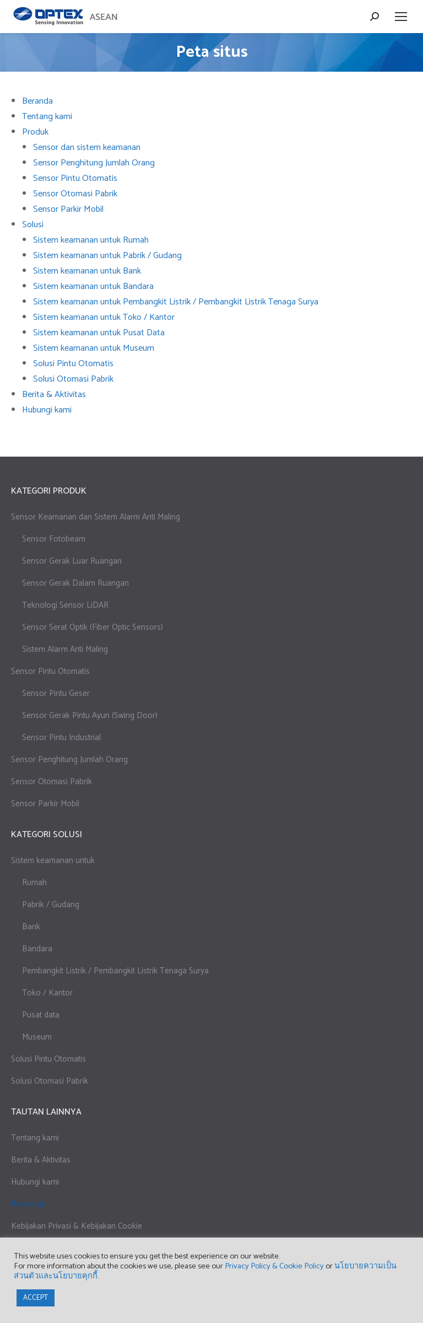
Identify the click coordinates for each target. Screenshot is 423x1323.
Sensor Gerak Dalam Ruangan (75, 583)
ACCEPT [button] (35, 1298)
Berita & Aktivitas (54, 394)
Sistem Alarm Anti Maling (65, 649)
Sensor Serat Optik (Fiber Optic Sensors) (92, 627)
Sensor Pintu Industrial (61, 737)
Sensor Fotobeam (53, 539)
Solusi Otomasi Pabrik (73, 379)
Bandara (37, 949)
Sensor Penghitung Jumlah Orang (94, 163)
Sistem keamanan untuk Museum (93, 348)
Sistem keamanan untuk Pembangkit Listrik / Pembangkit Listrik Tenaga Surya (175, 301)
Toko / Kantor (47, 993)
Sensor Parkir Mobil (68, 209)
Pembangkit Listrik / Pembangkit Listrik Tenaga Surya (115, 971)
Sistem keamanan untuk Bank (87, 271)
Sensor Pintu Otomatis (75, 178)
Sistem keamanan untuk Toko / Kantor (104, 317)
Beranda (37, 101)
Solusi (33, 224)
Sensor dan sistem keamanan (86, 147)
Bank (31, 927)
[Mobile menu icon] (401, 17)
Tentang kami (47, 116)
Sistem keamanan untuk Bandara (93, 286)
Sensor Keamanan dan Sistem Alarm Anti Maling (95, 517)
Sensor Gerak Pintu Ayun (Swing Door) (90, 715)
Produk (35, 132)
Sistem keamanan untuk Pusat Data (99, 332)
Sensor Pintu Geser (56, 693)
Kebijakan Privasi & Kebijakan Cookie (76, 1226)
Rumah (34, 883)
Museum (37, 1037)
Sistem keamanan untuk (53, 860)
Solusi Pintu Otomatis (73, 363)
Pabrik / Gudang (50, 905)
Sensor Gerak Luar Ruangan (72, 561)
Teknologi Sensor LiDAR (65, 605)
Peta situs (28, 1204)
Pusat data (40, 1015)
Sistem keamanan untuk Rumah (91, 240)
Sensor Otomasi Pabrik (75, 193)
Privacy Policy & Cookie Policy (274, 1266)
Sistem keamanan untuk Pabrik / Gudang (107, 255)
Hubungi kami (47, 410)
